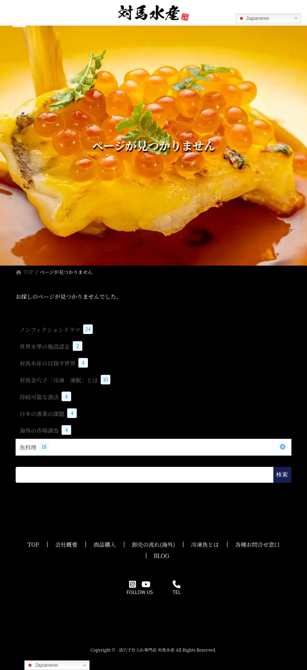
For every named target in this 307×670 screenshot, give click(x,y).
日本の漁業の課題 (48, 413)
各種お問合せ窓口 (257, 544)
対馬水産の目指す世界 (54, 363)
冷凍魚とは (205, 544)
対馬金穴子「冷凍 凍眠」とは (65, 379)
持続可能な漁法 (45, 396)
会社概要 (66, 544)
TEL (177, 588)
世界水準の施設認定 (51, 346)
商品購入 (105, 544)
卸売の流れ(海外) (153, 544)
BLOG (161, 556)
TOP (33, 544)
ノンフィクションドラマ (56, 329)
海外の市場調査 (45, 430)
